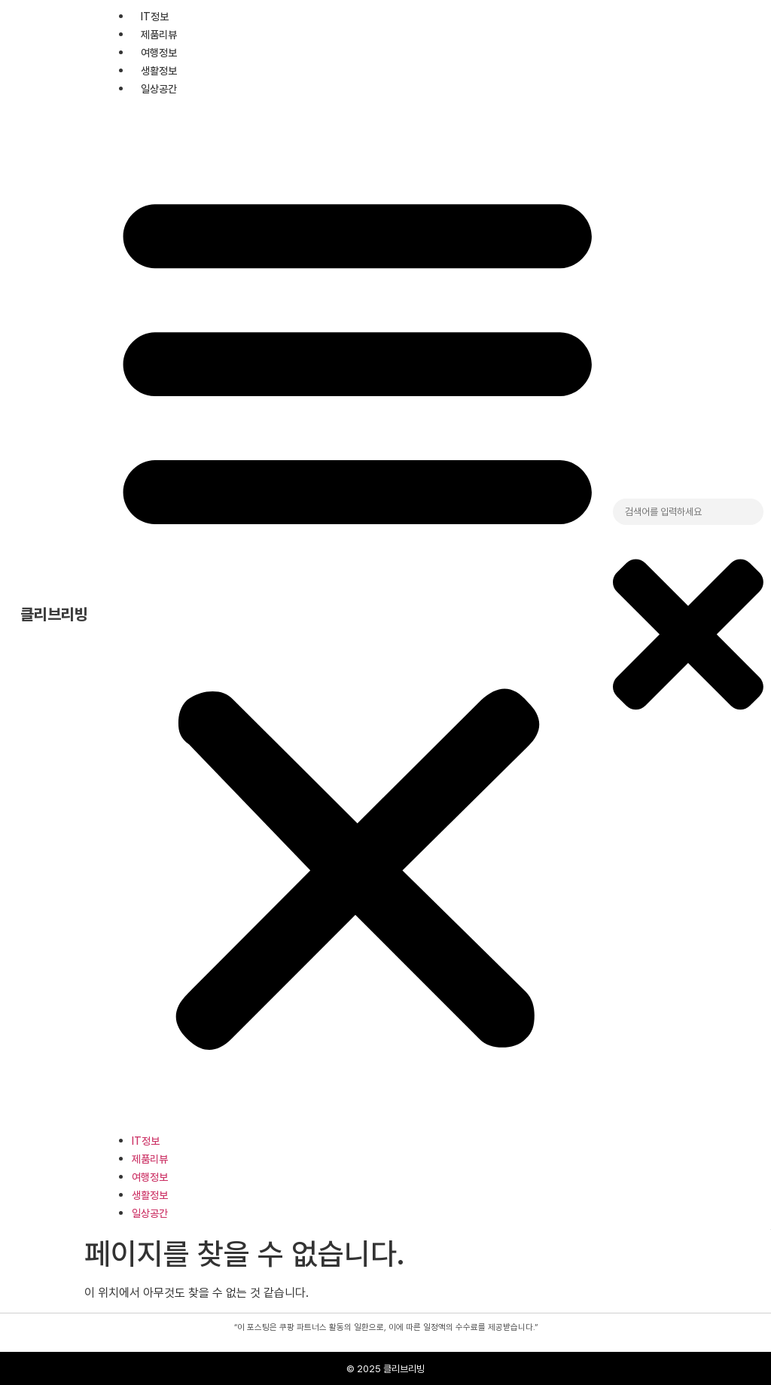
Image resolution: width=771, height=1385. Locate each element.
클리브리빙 (54, 614)
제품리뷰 (159, 35)
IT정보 (155, 17)
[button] (357, 615)
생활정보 (159, 71)
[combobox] (688, 512)
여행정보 (159, 53)
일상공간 (159, 89)
